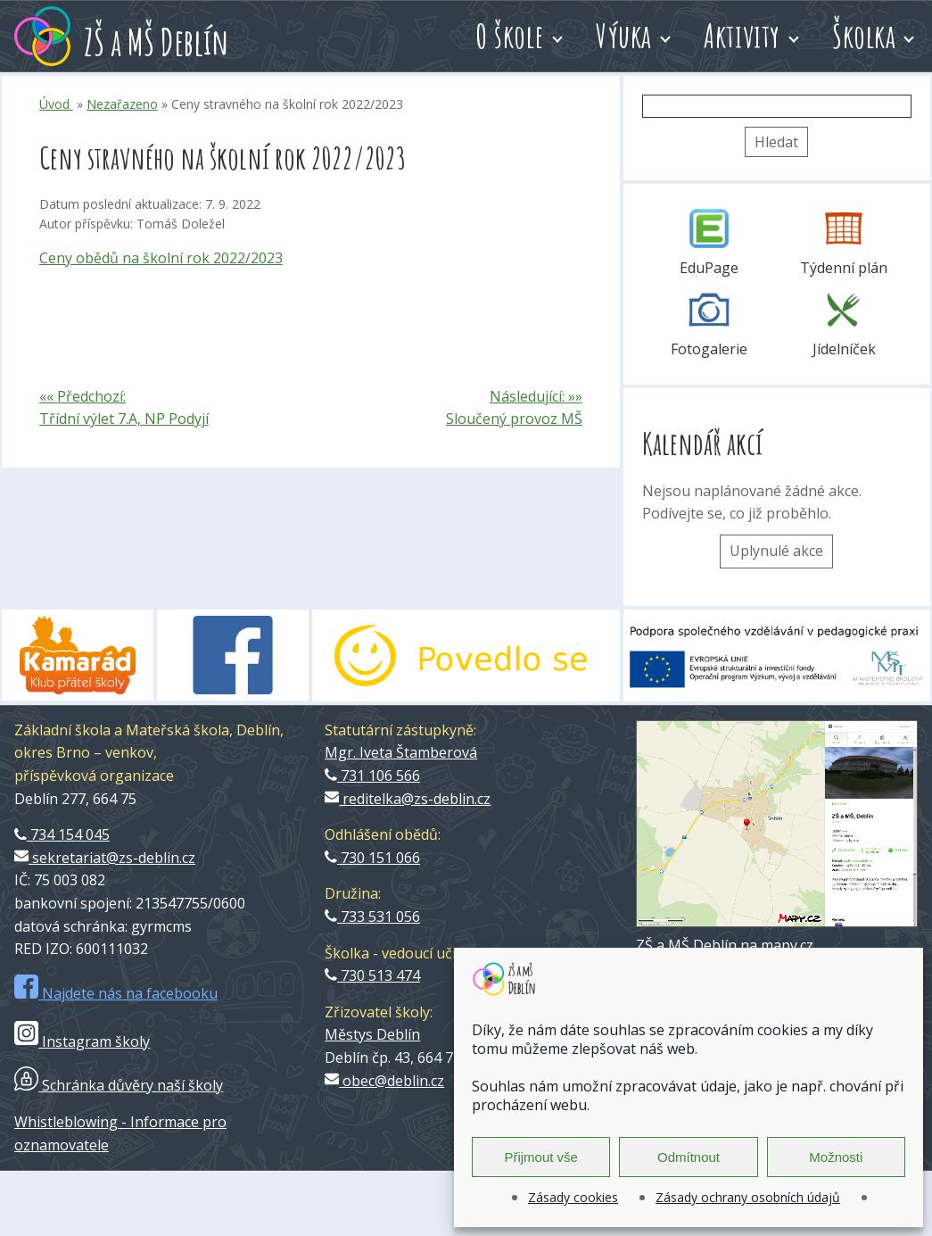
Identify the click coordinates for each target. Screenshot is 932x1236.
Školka (863, 35)
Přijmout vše (541, 1157)
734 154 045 (62, 834)
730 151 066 (372, 857)
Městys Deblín (372, 1034)
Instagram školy (82, 1041)
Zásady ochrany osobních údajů (748, 1197)
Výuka (624, 35)
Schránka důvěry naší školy (118, 1085)
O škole (509, 35)
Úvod (56, 103)
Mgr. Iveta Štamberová (401, 752)
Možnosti (835, 1157)
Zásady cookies (573, 1197)
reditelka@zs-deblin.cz (408, 799)
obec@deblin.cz (384, 1081)
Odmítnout (688, 1157)
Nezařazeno (122, 103)
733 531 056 (372, 916)
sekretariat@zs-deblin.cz (104, 857)
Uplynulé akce (776, 550)
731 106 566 (372, 775)
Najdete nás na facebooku (116, 993)
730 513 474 (372, 975)
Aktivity (742, 35)
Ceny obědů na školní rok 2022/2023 (161, 258)
